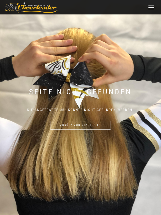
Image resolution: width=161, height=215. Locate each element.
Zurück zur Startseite (80, 125)
